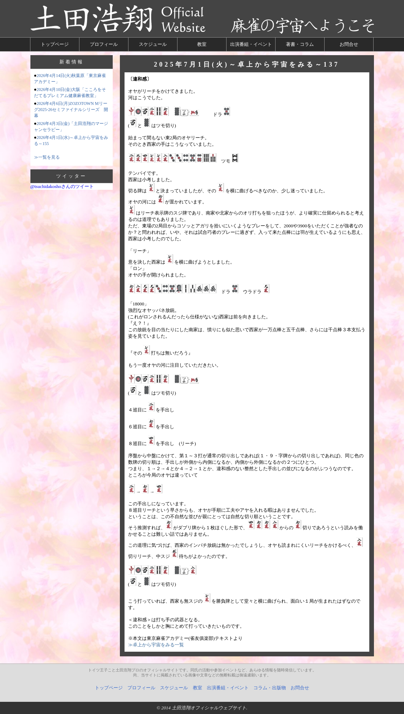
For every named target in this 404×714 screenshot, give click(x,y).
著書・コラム (300, 44)
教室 (201, 44)
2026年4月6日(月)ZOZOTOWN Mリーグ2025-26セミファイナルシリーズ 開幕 (71, 109)
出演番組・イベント (251, 44)
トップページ (55, 44)
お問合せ (349, 44)
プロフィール (104, 44)
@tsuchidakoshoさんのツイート (62, 186)
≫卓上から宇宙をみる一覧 (156, 644)
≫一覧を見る (47, 157)
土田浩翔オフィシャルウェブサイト (209, 707)
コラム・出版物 (269, 687)
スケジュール (153, 44)
